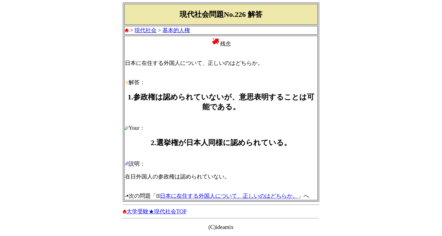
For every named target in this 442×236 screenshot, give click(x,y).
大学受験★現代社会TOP (156, 211)
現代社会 (145, 30)
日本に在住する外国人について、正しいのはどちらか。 (229, 196)
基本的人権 (176, 30)
